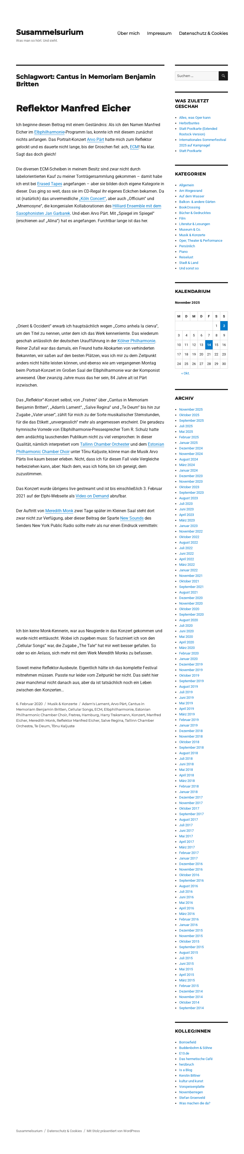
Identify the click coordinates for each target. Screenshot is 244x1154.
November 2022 (191, 531)
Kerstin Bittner (189, 1075)
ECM (134, 146)
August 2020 (188, 620)
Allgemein (186, 185)
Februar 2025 (189, 437)
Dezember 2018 (191, 731)
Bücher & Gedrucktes (195, 213)
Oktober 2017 (189, 808)
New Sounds (132, 518)
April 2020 (186, 642)
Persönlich (187, 246)
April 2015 (186, 975)
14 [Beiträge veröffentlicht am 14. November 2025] (209, 345)
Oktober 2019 (189, 675)
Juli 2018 (186, 759)
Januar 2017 (188, 858)
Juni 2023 (186, 509)
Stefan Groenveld (192, 1098)
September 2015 (191, 947)
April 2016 (186, 908)
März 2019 (187, 714)
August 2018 (188, 753)
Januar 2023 (188, 526)
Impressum (159, 33)
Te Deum (42, 726)
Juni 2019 (186, 698)
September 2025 (191, 420)
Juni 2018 (186, 764)
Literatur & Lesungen (194, 224)
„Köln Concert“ (92, 198)
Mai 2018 (186, 770)
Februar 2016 (189, 919)
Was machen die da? (194, 1103)
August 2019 (188, 686)
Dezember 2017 (191, 797)
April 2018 (186, 775)
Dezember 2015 (191, 930)
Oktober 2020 (189, 609)
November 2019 (191, 670)
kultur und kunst (191, 1081)
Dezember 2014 (191, 991)
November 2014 (191, 997)
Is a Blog (185, 1070)
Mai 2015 (186, 969)
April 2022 (186, 559)
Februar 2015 (189, 986)
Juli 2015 (186, 958)
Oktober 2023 (189, 487)
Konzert (138, 715)
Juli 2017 (186, 825)
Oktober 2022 (189, 537)
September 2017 (191, 814)
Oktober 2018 (189, 742)
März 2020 (187, 648)
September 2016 (191, 880)
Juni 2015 (186, 964)
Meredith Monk (59, 510)
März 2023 (187, 520)
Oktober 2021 (189, 581)
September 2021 (191, 587)
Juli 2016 (186, 892)
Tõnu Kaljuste (63, 726)
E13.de (184, 1053)
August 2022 (188, 542)
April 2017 (186, 842)
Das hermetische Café (196, 1059)
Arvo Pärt (95, 139)
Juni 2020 (186, 631)
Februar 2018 (189, 786)
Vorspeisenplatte (191, 1087)
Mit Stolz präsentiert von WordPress (113, 1131)
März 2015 (187, 980)
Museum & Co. (190, 229)
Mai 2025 (186, 432)
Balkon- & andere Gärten (197, 202)
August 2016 (188, 886)
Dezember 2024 (191, 448)
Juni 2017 (186, 831)
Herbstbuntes (189, 123)
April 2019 (186, 709)
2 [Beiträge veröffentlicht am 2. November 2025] (224, 326)
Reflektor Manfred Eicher (73, 108)
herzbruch (186, 1064)
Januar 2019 (188, 725)
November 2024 (191, 454)
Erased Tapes (49, 183)
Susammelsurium (49, 32)
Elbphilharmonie (49, 132)
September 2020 (191, 614)
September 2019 (191, 681)
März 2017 (187, 847)
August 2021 (188, 592)
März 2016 (187, 914)
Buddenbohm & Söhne (195, 1048)
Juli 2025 (186, 426)
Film (182, 218)
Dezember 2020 (191, 598)
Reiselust (186, 257)
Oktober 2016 (189, 875)
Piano (183, 252)
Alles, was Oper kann (195, 118)
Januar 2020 (188, 659)
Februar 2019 (189, 720)
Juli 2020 (186, 626)
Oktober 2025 (189, 415)
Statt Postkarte (190, 151)
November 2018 (191, 736)
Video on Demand (92, 495)
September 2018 (191, 747)
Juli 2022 (186, 548)
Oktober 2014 (189, 1002)
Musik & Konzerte (62, 704)
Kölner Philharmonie (136, 340)
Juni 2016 (186, 897)
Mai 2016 (186, 903)
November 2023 (191, 481)
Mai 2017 (186, 836)
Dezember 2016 (191, 864)
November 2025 (191, 409)
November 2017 (191, 803)
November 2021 (191, 576)
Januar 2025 (188, 443)
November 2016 (191, 869)
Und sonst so (189, 268)
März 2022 (187, 565)
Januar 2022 (188, 570)
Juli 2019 (186, 692)
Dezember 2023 (191, 476)
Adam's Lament (95, 704)
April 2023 (186, 515)
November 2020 (191, 603)
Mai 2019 (186, 703)
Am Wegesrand (190, 191)
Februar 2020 (189, 653)
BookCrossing (189, 207)
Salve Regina (112, 720)
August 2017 (188, 819)
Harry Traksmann (115, 715)
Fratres (74, 715)
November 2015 (191, 936)
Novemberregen (191, 1092)
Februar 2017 (189, 853)
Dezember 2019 (191, 664)
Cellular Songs (80, 709)
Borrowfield (187, 1042)
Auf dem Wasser (191, 196)
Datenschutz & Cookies (203, 33)
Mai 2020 (186, 637)
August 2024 (188, 459)
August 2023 (188, 498)
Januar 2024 (188, 470)
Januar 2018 (188, 792)
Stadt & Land (188, 263)
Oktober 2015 (189, 941)
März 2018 (187, 781)
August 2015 (188, 952)
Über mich (128, 33)
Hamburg (90, 715)
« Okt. (185, 373)
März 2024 (187, 465)
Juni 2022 (186, 553)
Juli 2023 (186, 504)
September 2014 (191, 1008)
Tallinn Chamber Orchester (104, 444)
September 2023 (191, 493)
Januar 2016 (188, 925)
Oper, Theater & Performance (200, 241)
